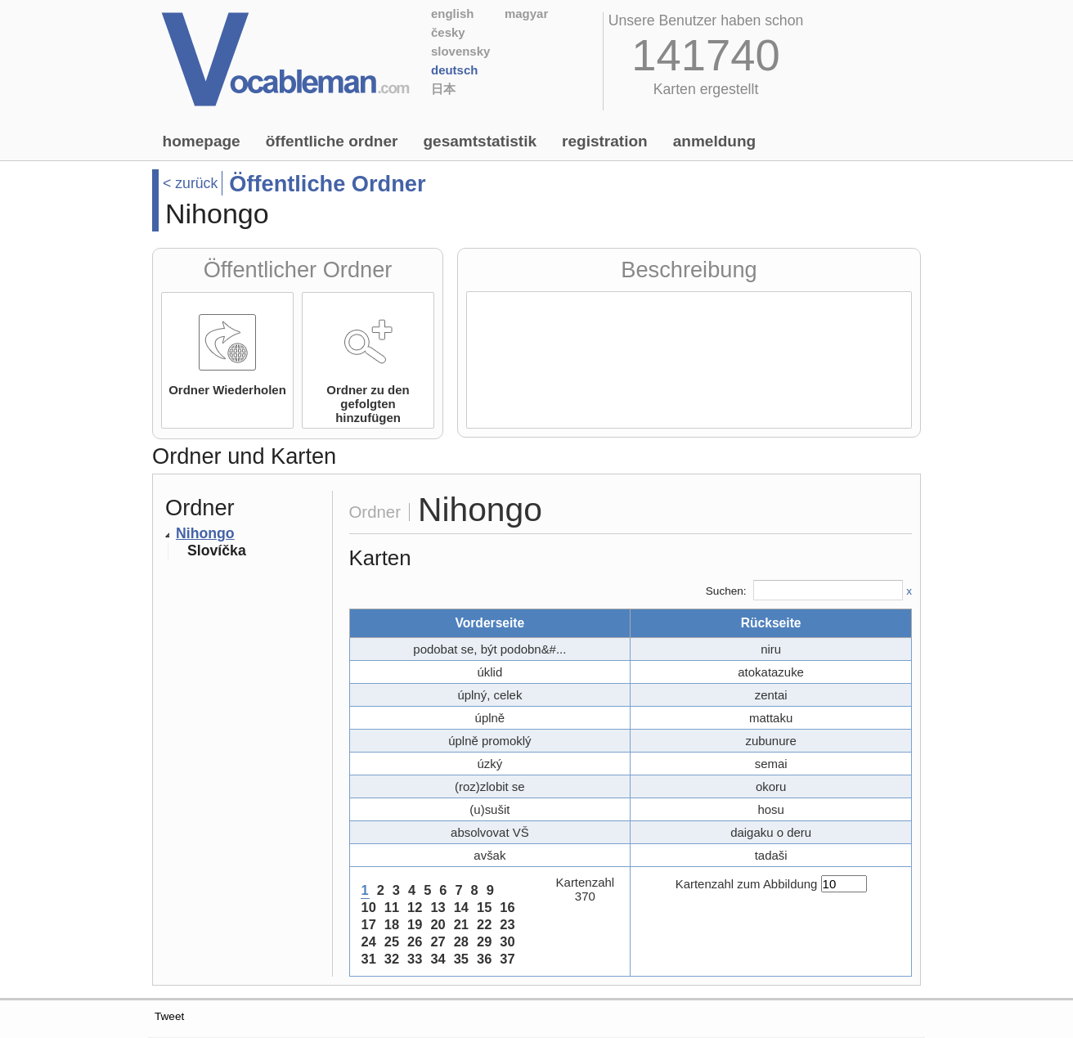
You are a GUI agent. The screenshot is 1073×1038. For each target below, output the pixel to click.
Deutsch (454, 70)
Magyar (526, 13)
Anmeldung (714, 141)
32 (391, 958)
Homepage (201, 141)
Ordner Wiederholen (227, 390)
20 (437, 924)
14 (461, 907)
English (452, 13)
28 (461, 941)
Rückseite (771, 623)
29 (484, 941)
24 (368, 941)
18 (391, 924)
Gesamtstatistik (479, 141)
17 (368, 924)
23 (507, 924)
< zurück (190, 183)
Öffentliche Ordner (332, 141)
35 (461, 958)
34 (437, 958)
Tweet (169, 1016)
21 (461, 924)
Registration (605, 141)
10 (368, 907)
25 (391, 941)
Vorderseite (489, 623)
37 (507, 958)
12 (414, 907)
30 (507, 941)
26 (414, 941)
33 (414, 958)
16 (507, 907)
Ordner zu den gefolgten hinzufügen (367, 404)
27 (437, 941)
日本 (443, 89)
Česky (448, 32)
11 (391, 907)
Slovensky (460, 51)
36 (484, 958)
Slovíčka (216, 550)
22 (484, 924)
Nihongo (205, 533)
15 (484, 907)
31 (368, 958)
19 (414, 924)
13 (437, 907)
